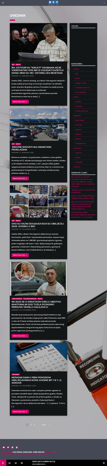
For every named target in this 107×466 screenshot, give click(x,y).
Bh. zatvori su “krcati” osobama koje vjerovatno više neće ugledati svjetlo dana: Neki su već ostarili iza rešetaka (37, 70)
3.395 (44, 425)
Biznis (77, 78)
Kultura (77, 167)
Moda (77, 157)
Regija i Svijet (81, 83)
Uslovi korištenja (10, 455)
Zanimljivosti (80, 143)
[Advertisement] (87, 47)
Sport (76, 97)
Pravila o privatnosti (29, 455)
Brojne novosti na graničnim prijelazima (31, 148)
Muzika (78, 134)
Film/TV (78, 129)
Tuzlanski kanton (29, 298)
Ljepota (78, 153)
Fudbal (78, 102)
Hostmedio (50, 452)
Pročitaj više (20, 102)
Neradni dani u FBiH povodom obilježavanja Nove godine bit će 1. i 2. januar (36, 380)
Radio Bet (6, 452)
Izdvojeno (15, 374)
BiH (13, 64)
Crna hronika (17, 298)
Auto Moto (80, 120)
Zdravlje (78, 162)
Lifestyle (77, 148)
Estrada (78, 125)
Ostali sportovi (81, 111)
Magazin (77, 115)
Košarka (78, 106)
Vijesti (18, 64)
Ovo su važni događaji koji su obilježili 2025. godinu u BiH (37, 225)
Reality (78, 139)
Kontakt (44, 455)
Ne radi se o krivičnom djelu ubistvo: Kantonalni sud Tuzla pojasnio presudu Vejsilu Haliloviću (36, 304)
